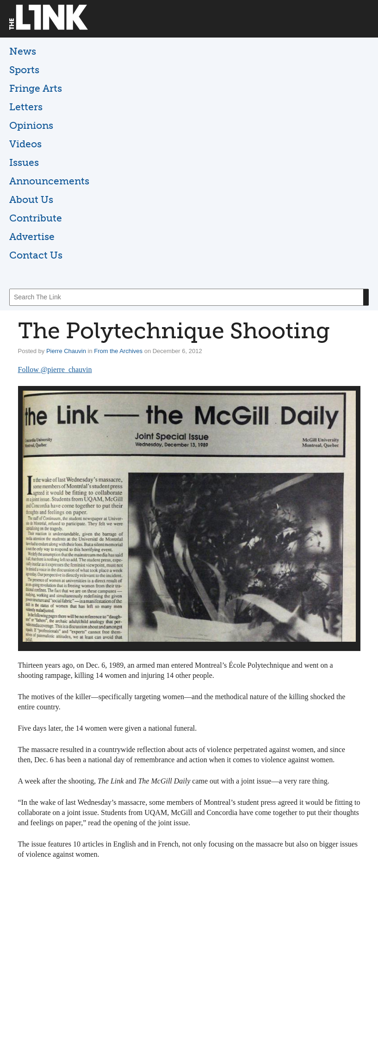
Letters (26, 107)
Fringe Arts (35, 88)
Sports (24, 70)
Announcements (49, 181)
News (22, 51)
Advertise (32, 236)
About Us (31, 199)
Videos (25, 144)
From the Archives (118, 351)
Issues (24, 162)
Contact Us (35, 255)
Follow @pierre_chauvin (55, 369)
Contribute (35, 218)
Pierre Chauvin (66, 351)
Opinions (31, 125)
